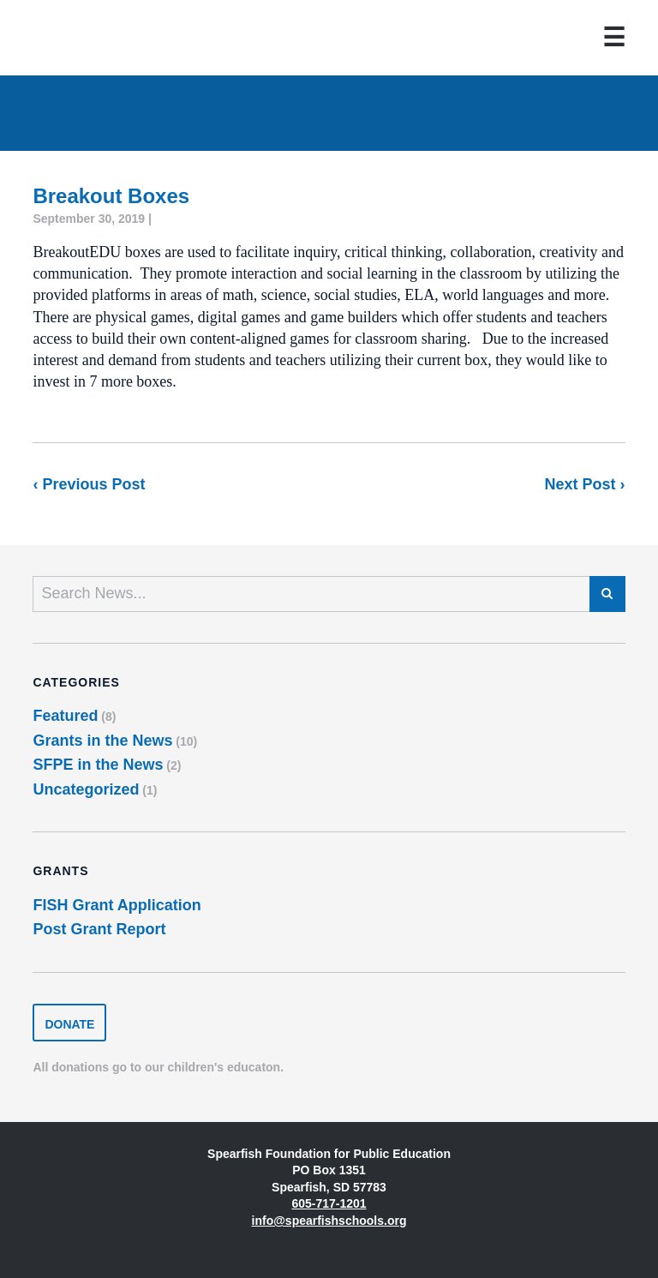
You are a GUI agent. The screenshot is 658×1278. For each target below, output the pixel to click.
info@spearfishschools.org (329, 1220)
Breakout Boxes (111, 195)
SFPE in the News (98, 764)
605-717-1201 (328, 1203)
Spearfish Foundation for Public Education (89, 38)
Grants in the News (102, 740)
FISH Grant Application (116, 905)
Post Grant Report (99, 929)
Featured (65, 715)
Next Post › (585, 484)
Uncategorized (86, 789)
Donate (69, 1024)
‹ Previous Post (89, 484)
